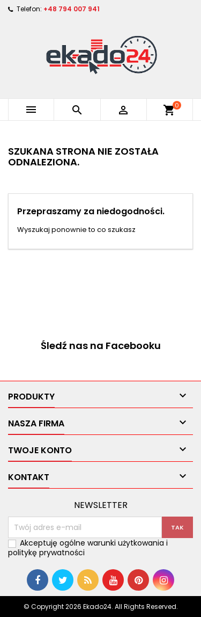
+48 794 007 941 (71, 8)
